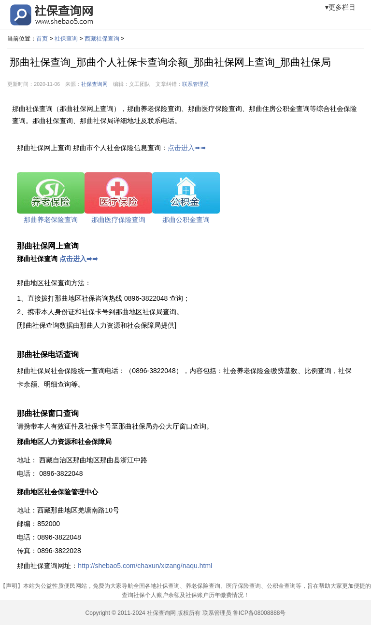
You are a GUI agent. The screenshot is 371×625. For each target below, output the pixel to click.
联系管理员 (195, 84)
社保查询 (66, 38)
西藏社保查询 (102, 38)
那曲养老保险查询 (51, 219)
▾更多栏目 (340, 7)
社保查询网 (94, 84)
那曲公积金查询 (186, 219)
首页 (42, 38)
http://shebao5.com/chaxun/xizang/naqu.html (145, 565)
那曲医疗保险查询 (118, 219)
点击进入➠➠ (187, 148)
